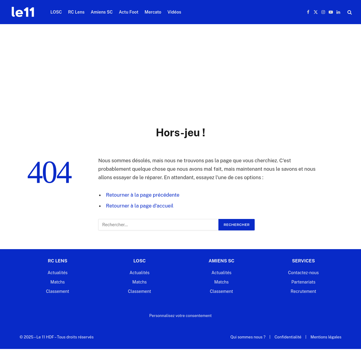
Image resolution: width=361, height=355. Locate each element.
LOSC (56, 12)
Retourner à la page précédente (142, 195)
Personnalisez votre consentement (180, 315)
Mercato (153, 12)
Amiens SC (102, 12)
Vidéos (174, 12)
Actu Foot (128, 12)
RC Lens (76, 12)
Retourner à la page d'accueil (139, 206)
